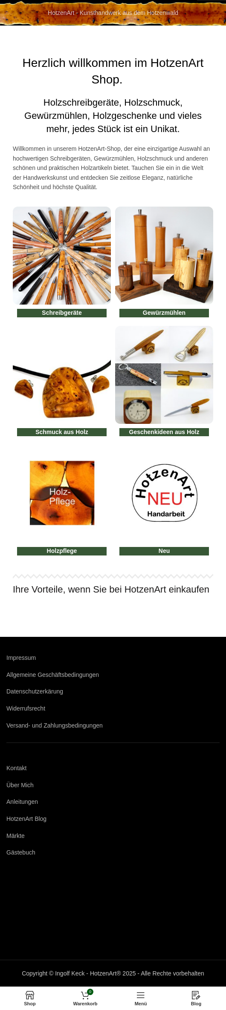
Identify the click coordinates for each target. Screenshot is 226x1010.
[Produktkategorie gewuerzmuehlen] (164, 264)
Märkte (15, 835)
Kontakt (16, 768)
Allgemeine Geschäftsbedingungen (52, 674)
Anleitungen (22, 801)
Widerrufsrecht (25, 708)
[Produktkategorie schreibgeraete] (62, 264)
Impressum (21, 657)
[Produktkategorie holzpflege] (62, 502)
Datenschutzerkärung (34, 691)
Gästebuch (20, 852)
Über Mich (20, 785)
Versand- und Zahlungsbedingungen (54, 725)
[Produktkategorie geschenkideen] (164, 383)
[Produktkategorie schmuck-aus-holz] (62, 383)
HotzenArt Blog (26, 818)
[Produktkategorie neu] (164, 502)
